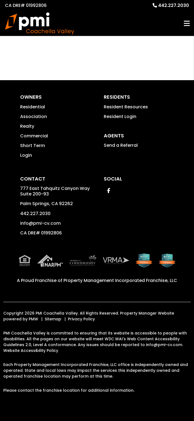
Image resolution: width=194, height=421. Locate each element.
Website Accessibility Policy (30, 350)
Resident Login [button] (120, 116)
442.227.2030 (173, 5)
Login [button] (26, 155)
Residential (32, 107)
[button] (108, 190)
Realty (27, 126)
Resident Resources (126, 107)
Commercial (34, 136)
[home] (39, 23)
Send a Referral (121, 145)
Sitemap (53, 319)
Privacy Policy (81, 319)
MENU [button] (187, 23)
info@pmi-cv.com (40, 223)
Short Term (32, 145)
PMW (33, 319)
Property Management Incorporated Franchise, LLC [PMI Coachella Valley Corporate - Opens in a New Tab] (120, 280)
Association (33, 116)
